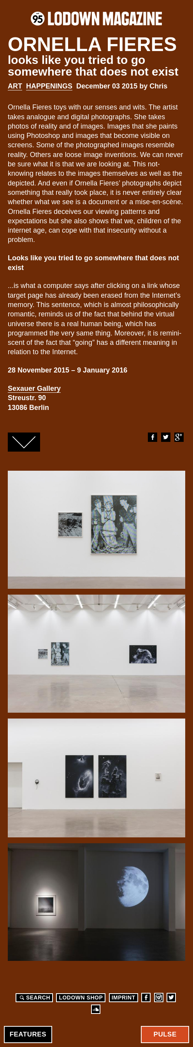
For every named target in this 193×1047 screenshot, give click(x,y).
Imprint (123, 997)
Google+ (178, 437)
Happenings (49, 86)
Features (28, 1034)
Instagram (158, 997)
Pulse (165, 1034)
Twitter (165, 437)
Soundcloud (95, 1009)
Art (15, 86)
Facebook (152, 437)
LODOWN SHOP (81, 997)
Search (34, 997)
